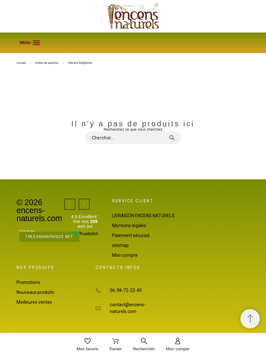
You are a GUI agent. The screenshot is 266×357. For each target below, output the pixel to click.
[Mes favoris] (88, 345)
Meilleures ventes (34, 302)
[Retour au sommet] (250, 318)
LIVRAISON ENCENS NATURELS (143, 215)
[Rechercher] (144, 345)
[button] (133, 42)
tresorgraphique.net (49, 236)
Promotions (28, 282)
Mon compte (125, 255)
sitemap (120, 245)
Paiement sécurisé (131, 235)
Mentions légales (129, 225)
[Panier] (115, 345)
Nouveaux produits (35, 292)
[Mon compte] (177, 345)
